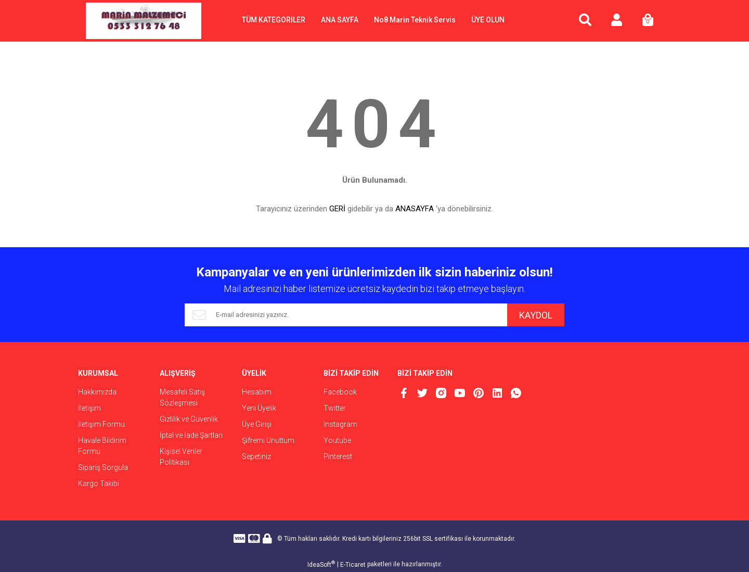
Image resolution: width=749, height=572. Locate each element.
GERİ (337, 208)
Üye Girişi (257, 424)
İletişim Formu (101, 424)
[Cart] (647, 21)
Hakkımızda (97, 392)
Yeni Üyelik (259, 408)
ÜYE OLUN (488, 20)
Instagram (340, 424)
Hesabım (257, 392)
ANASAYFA (414, 208)
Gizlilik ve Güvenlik (189, 419)
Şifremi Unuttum (268, 440)
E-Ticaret (353, 564)
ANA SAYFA (339, 20)
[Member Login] (616, 21)
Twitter (335, 408)
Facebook (340, 392)
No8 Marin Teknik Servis (415, 20)
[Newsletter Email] (346, 314)
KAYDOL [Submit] (535, 315)
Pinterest (338, 456)
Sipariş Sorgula (103, 467)
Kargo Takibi (98, 483)
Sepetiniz (256, 456)
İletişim (89, 408)
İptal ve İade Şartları (191, 435)
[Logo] (143, 21)
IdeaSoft (321, 564)
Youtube (337, 440)
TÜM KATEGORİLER (273, 20)
